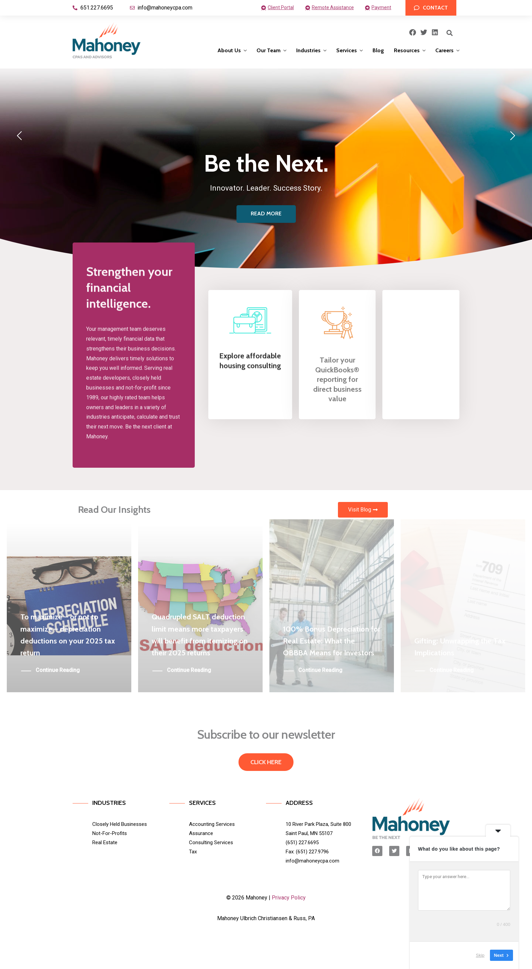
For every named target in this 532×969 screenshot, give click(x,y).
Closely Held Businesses (119, 824)
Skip (480, 955)
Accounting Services (212, 824)
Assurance (201, 833)
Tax (193, 852)
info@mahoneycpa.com (312, 861)
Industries (308, 50)
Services (346, 50)
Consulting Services (211, 842)
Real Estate (104, 842)
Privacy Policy (289, 897)
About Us (229, 50)
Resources (407, 50)
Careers (444, 50)
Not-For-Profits (109, 833)
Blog (378, 50)
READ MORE (266, 213)
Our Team (268, 50)
